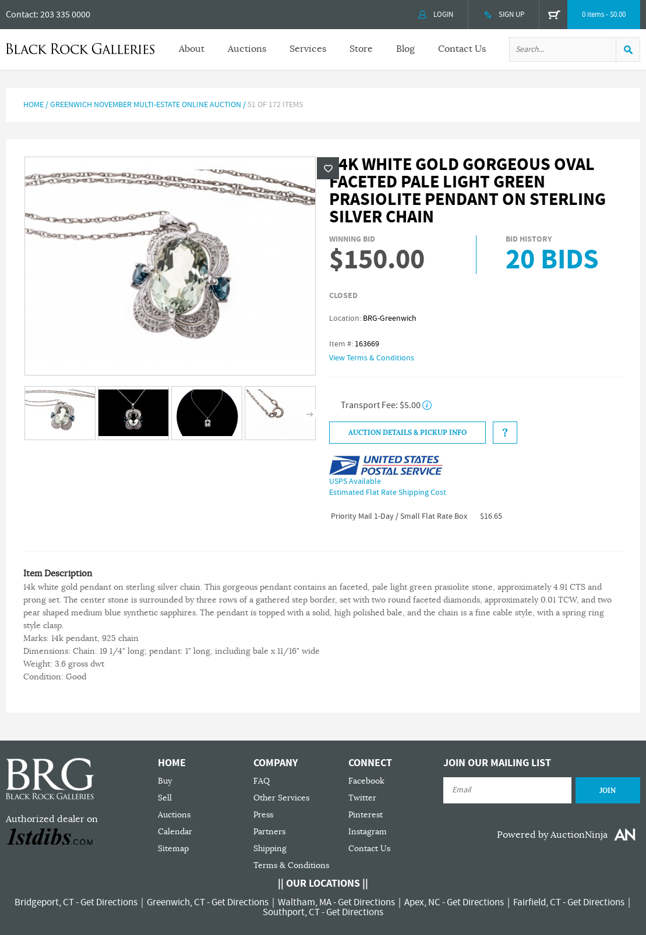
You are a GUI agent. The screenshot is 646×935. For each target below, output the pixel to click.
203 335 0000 (65, 14)
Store (361, 49)
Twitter (362, 798)
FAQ (261, 781)
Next (309, 414)
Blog (405, 49)
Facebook (366, 781)
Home (33, 105)
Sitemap (173, 848)
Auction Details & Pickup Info (407, 432)
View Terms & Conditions (371, 358)
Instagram (367, 832)
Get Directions (108, 902)
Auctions (247, 49)
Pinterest (365, 815)
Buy (165, 781)
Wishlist (328, 168)
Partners (269, 832)
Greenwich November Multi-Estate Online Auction (145, 105)
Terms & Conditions (291, 865)
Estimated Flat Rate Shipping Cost (387, 492)
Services (308, 49)
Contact (21, 14)
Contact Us (462, 49)
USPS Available (355, 481)
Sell (165, 798)
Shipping (270, 848)
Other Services (281, 798)
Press (263, 815)
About (191, 49)
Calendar (175, 832)
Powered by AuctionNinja (552, 835)
